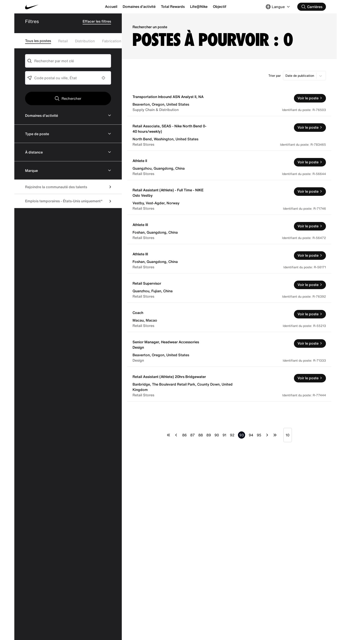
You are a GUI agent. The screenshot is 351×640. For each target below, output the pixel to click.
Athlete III (140, 224)
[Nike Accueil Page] (50, 7)
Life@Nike (199, 6)
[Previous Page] (176, 435)
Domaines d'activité (139, 6)
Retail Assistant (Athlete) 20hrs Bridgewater (169, 376)
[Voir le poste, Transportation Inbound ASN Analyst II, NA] (310, 98)
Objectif (219, 6)
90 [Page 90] (216, 435)
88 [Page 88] (200, 435)
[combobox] (68, 61)
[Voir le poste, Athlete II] (310, 162)
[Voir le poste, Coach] (310, 314)
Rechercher (71, 98)
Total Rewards (173, 6)
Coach (138, 312)
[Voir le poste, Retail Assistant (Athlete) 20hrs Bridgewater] (310, 378)
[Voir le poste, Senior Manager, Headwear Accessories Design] (310, 343)
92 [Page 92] (232, 435)
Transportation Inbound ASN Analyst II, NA (168, 96)
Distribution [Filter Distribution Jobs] (85, 41)
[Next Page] (267, 435)
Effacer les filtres (97, 21)
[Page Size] (287, 435)
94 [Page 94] (251, 435)
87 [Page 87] (192, 435)
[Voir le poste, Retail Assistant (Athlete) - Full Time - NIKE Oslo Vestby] (310, 191)
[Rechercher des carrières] (311, 7)
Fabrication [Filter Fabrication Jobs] (111, 41)
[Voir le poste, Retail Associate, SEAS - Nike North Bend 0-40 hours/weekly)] (310, 127)
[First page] (168, 435)
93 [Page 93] (241, 435)
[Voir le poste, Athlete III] (310, 226)
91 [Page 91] (224, 435)
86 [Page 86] (184, 435)
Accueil (111, 6)
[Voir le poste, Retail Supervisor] (310, 285)
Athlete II (140, 160)
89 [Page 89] (208, 435)
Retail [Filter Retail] (63, 41)
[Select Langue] (278, 6)
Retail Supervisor (147, 283)
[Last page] (275, 435)
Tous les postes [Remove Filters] (38, 40)
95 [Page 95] (259, 435)
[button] (103, 78)
